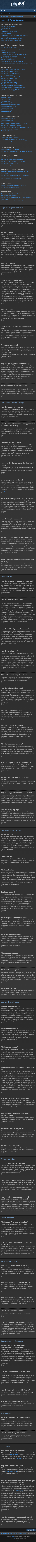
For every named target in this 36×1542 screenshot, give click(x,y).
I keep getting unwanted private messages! (13, 139)
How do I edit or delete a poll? (9, 78)
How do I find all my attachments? (10, 187)
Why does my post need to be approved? (12, 89)
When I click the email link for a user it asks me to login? (16, 63)
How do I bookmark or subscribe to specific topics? (15, 175)
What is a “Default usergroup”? (9, 129)
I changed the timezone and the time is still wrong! (15, 54)
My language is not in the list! (9, 56)
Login (9, 13)
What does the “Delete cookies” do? (11, 40)
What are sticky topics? (7, 108)
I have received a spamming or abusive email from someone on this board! (17, 141)
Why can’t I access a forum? (9, 80)
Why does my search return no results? (12, 159)
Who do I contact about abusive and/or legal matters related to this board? (17, 198)
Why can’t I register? (6, 30)
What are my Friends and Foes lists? (11, 149)
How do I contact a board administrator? (12, 201)
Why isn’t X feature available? (9, 195)
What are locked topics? (7, 110)
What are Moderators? (7, 120)
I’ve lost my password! (7, 37)
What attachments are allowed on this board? (13, 185)
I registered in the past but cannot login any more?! (15, 35)
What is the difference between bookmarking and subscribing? (14, 172)
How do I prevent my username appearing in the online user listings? (17, 49)
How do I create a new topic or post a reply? (13, 69)
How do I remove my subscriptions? (11, 178)
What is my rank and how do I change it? (12, 61)
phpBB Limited (14, 1454)
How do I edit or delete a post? (9, 71)
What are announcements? (8, 106)
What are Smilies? (6, 101)
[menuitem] (34, 16)
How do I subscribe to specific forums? (11, 177)
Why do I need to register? (8, 26)
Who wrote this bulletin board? (9, 194)
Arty (15, 1538)
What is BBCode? (6, 97)
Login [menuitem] (35, 10)
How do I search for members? (9, 163)
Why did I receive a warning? (9, 84)
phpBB (5, 491)
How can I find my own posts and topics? (12, 165)
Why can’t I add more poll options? (10, 77)
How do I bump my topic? (8, 91)
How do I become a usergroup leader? (11, 125)
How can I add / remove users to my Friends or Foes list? (16, 151)
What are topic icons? (7, 111)
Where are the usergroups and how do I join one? (14, 123)
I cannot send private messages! (10, 137)
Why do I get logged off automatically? (11, 38)
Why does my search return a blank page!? (13, 161)
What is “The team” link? (7, 131)
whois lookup (19, 1490)
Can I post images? (6, 103)
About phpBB (18, 1458)
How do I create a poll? (7, 75)
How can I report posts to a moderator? (11, 85)
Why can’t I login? (6, 33)
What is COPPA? (5, 28)
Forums (5, 10)
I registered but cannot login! (9, 31)
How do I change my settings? (9, 47)
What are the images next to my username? (13, 58)
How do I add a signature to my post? (11, 73)
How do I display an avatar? (8, 59)
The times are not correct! (8, 52)
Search (3, 13)
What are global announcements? (10, 104)
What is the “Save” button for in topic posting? (13, 87)
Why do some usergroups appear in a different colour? (16, 127)
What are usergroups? (7, 122)
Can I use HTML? (6, 99)
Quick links (2, 10)
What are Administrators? (8, 118)
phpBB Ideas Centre (11, 1471)
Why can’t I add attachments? (9, 82)
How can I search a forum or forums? (11, 158)
